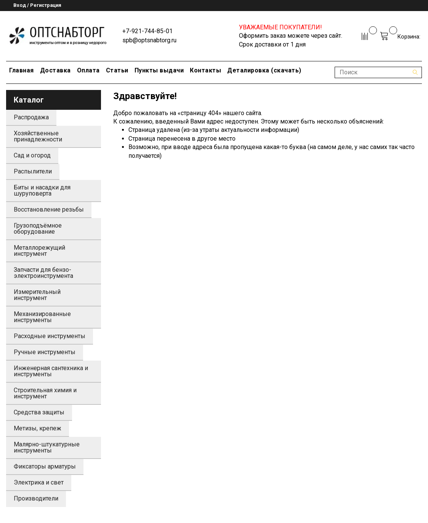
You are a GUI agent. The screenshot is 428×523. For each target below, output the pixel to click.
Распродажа (31, 117)
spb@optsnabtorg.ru (149, 40)
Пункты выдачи (159, 70)
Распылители (33, 171)
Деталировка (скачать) (264, 70)
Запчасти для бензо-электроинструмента (43, 272)
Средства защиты (39, 412)
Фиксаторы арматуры (45, 466)
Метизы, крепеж (37, 428)
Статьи (117, 70)
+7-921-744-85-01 (147, 31)
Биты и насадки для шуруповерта (42, 190)
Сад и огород (32, 155)
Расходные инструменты (49, 336)
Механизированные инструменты (42, 317)
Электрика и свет (39, 482)
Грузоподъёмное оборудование (38, 228)
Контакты (205, 70)
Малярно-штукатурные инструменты (47, 447)
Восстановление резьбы (49, 209)
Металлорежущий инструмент (39, 250)
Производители (36, 498)
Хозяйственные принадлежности (38, 136)
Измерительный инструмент (37, 295)
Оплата (88, 70)
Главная (21, 70)
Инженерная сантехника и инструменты (51, 371)
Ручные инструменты (44, 352)
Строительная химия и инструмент (45, 393)
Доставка (55, 70)
